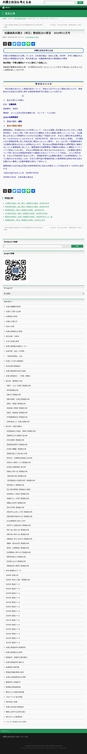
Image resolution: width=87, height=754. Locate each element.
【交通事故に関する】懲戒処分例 (18, 552)
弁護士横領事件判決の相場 (16, 371)
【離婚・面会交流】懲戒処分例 (17, 543)
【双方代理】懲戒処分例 (15, 507)
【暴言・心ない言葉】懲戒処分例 (18, 386)
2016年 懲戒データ (13, 625)
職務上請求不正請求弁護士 (16, 712)
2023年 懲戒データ (13, 593)
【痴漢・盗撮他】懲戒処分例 (16, 413)
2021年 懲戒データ (13, 602)
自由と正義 (10, 326)
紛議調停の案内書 (12, 667)
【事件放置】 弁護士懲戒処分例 (17, 399)
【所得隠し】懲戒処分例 (15, 485)
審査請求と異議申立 (13, 682)
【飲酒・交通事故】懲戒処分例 (17, 548)
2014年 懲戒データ (13, 634)
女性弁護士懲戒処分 (13, 366)
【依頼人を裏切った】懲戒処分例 (18, 462)
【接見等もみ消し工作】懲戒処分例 (19, 512)
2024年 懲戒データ (13, 589)
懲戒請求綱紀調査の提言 (15, 672)
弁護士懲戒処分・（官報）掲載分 (18, 376)
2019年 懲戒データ (13, 611)
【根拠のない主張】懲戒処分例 (17, 498)
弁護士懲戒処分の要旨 (20, 18)
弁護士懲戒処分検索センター (16, 346)
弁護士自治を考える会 (17, 2)
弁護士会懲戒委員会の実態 (16, 677)
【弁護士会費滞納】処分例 (16, 467)
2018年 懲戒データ (13, 616)
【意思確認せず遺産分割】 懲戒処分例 (20, 480)
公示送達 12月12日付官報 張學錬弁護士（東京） (67, 25)
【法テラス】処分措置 (14, 697)
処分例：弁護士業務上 (14, 426)
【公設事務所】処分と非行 (16, 521)
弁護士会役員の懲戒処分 (15, 707)
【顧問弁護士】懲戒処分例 (16, 557)
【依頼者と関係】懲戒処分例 (16, 408)
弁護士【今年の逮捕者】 (15, 361)
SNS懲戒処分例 (12, 390)
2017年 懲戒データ (13, 620)
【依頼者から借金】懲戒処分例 (17, 494)
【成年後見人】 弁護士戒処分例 (17, 422)
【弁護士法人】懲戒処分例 (16, 561)
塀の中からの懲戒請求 (14, 717)
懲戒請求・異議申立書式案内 (16, 657)
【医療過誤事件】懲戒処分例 (16, 444)
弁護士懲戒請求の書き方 (15, 662)
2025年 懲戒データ (13, 584)
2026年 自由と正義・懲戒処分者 (18, 580)
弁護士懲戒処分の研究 (14, 652)
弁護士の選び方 (11, 321)
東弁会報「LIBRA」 (13, 336)
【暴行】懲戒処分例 (13, 395)
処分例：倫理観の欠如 (14, 381)
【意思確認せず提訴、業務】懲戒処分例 (21, 431)
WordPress (32, 748)
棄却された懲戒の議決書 (15, 692)
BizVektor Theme (43, 748)
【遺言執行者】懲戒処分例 (16, 476)
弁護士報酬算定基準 (13, 306)
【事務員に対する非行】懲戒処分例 (19, 539)
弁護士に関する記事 (13, 311)
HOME (4, 18)
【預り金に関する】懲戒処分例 (17, 530)
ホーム (7, 731)
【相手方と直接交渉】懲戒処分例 (18, 525)
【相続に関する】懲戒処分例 (16, 471)
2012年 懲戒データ (13, 643)
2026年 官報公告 (12, 575)
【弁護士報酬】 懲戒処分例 (16, 449)
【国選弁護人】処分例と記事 (16, 453)
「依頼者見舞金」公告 (14, 356)
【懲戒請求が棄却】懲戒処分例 (17, 566)
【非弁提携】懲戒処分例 (15, 440)
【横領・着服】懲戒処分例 (16, 404)
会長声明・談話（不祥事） (16, 351)
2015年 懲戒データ (13, 629)
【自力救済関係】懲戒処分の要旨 (18, 489)
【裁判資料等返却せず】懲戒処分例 (19, 516)
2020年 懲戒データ (13, 607)
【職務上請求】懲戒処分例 (16, 503)
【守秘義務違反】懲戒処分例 (16, 417)
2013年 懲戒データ (13, 638)
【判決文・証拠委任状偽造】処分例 (19, 458)
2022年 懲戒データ (13, 598)
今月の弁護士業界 (12, 341)
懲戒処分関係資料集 (13, 687)
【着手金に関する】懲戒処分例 (17, 534)
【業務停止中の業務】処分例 (16, 435)
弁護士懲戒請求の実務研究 (16, 647)
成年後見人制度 (11, 702)
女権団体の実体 (11, 316)
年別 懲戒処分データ (13, 570)
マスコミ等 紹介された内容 (16, 722)
